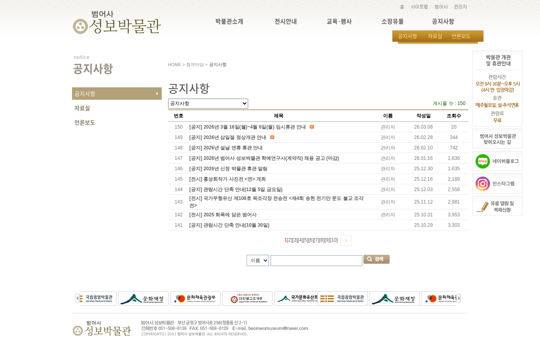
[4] (300, 240)
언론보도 (461, 36)
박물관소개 (229, 21)
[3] (294, 240)
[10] (334, 240)
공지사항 (443, 21)
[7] (316, 240)
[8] (321, 240)
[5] (305, 240)
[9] (327, 240)
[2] (289, 240)
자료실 (435, 36)
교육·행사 (339, 21)
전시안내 (286, 21)
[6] (311, 240)
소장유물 (392, 21)
